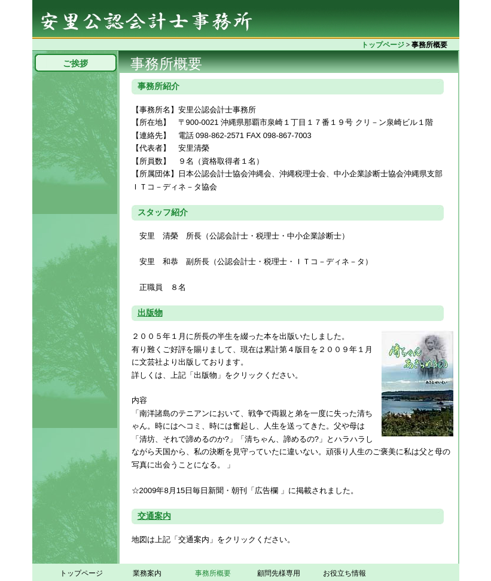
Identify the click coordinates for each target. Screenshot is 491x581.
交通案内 (154, 516)
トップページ (382, 45)
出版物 (150, 312)
